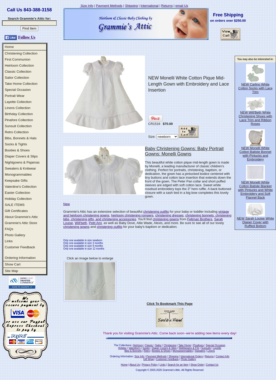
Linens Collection (17, 108)
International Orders (191, 356)
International (149, 6)
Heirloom (138, 345)
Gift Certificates (16, 211)
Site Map (11, 271)
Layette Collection (18, 102)
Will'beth (81, 223)
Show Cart (12, 264)
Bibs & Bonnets (133, 350)
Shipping (131, 6)
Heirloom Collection (19, 65)
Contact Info (222, 356)
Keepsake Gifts (16, 180)
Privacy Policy (150, 364)
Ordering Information (20, 258)
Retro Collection (17, 132)
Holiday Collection (18, 199)
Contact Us (212, 364)
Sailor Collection (17, 77)
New (66, 204)
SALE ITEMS (15, 205)
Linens (211, 350)
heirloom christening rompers (132, 215)
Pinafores (198, 345)
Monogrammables (18, 174)
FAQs (9, 229)
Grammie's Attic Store (21, 223)
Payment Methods (109, 6)
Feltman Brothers (199, 219)
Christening (170, 345)
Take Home (184, 345)
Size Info (86, 6)
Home (9, 47)
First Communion (17, 59)
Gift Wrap (148, 359)
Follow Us (26, 37)
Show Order (197, 364)
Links (9, 241)
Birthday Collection (19, 114)
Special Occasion (18, 90)
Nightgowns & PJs (189, 348)
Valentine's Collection (21, 186)
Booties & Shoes (17, 150)
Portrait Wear (14, 96)
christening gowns (165, 219)
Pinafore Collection (19, 120)
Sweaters (200, 350)
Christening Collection (21, 53)
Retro (147, 350)
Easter (146, 348)
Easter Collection (17, 193)
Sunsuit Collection (18, 126)
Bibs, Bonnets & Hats (21, 138)
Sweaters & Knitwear (20, 168)
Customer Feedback (20, 247)
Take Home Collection (21, 84)
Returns (167, 6)
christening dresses (169, 215)
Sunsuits (206, 348)
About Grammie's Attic (21, 217)
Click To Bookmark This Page (170, 304)
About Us (135, 364)
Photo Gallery (15, 235)
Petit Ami (95, 223)
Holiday (122, 348)
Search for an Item (178, 364)
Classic (149, 345)
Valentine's (135, 348)
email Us (181, 6)
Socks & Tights (16, 144)
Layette (217, 348)
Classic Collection (18, 71)
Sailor (158, 345)
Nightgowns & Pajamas (22, 162)
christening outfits (156, 211)
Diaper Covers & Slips (21, 156)
